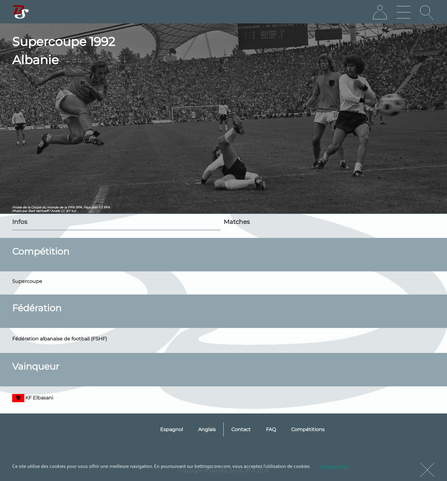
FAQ (271, 429)
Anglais (207, 429)
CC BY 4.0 (68, 211)
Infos (19, 221)
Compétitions (308, 429)
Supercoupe (27, 281)
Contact (241, 429)
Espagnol (171, 429)
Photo (16, 211)
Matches (237, 221)
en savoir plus (333, 466)
